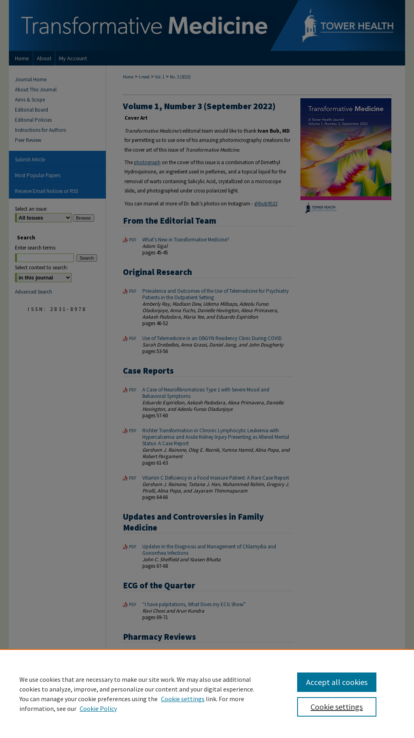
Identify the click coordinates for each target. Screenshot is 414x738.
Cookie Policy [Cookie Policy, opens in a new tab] (98, 708)
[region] (207, 693)
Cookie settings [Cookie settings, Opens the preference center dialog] (336, 707)
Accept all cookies (337, 682)
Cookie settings (183, 699)
